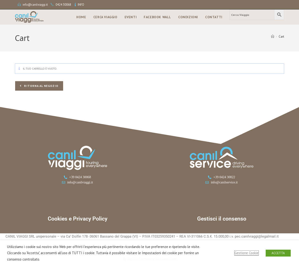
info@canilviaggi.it (35, 5)
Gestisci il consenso (221, 219)
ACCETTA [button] (278, 253)
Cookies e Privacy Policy (77, 219)
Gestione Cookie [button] (246, 253)
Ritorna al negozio (40, 86)
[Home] (272, 37)
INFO (81, 5)
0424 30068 (63, 5)
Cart (281, 37)
